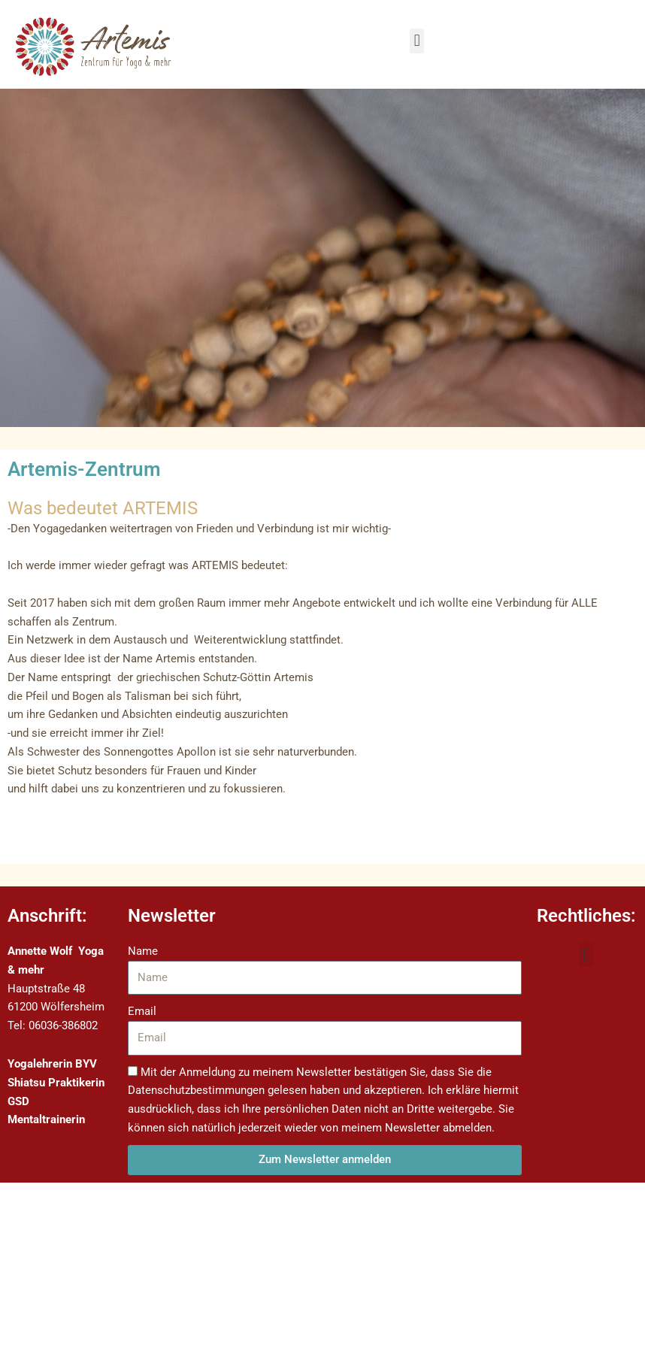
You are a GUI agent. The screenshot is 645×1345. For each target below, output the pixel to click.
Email (142, 1011)
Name (143, 951)
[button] (417, 41)
